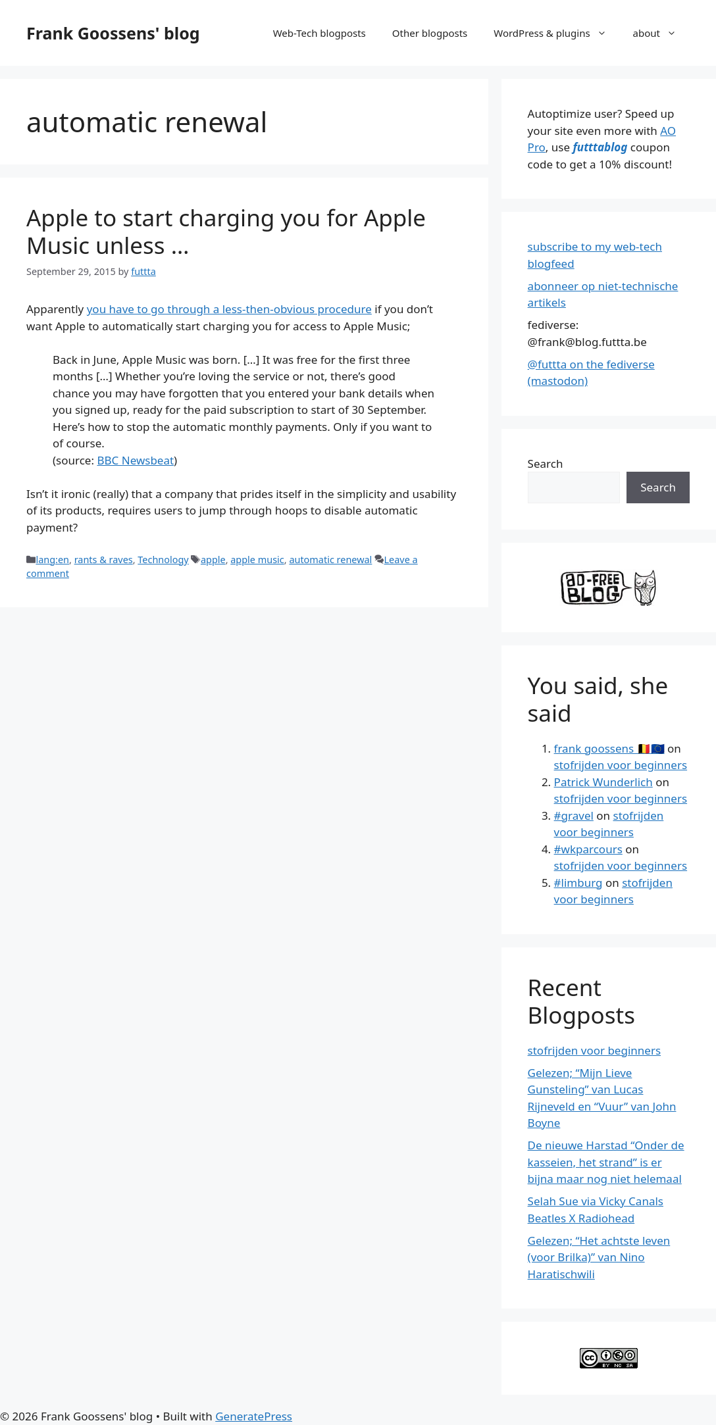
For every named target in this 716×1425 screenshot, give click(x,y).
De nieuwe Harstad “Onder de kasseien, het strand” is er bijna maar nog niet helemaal (606, 1162)
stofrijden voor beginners (620, 764)
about (661, 33)
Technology (163, 559)
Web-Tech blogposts (319, 32)
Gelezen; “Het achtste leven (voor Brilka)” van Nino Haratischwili (599, 1257)
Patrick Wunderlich (603, 781)
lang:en (52, 559)
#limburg (578, 882)
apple (213, 559)
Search (545, 463)
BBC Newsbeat (135, 460)
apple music (257, 559)
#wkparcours (588, 849)
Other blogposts (429, 32)
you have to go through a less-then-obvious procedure (229, 308)
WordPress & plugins (556, 33)
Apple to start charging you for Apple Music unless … (226, 231)
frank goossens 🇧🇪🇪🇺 (609, 748)
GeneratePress (253, 1416)
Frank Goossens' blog (113, 33)
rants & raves (103, 559)
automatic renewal (330, 559)
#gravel (574, 815)
